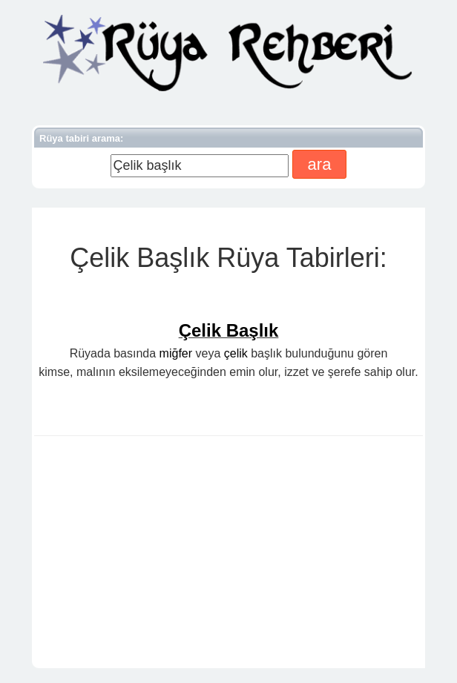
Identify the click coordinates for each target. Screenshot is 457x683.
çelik (236, 353)
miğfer (176, 353)
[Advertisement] (228, 555)
